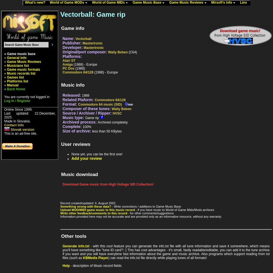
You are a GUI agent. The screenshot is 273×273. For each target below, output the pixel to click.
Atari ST (69, 61)
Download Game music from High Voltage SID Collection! (108, 184)
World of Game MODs (69, 3)
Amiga (68, 65)
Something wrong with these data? (85, 206)
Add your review (86, 158)
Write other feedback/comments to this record (93, 213)
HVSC (117, 113)
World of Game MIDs (111, 3)
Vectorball (83, 39)
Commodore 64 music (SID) (100, 104)
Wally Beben (118, 52)
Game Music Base (149, 3)
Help (66, 266)
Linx (245, 3)
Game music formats (23, 70)
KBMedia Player (95, 258)
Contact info (14, 125)
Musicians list (18, 66)
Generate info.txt (76, 246)
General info (17, 58)
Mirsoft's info (224, 3)
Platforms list (17, 81)
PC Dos (69, 68)
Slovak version (19, 130)
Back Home (16, 89)
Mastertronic (93, 43)
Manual (12, 85)
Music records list (21, 73)
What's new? (36, 3)
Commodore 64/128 (78, 72)
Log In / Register (17, 101)
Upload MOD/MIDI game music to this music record (97, 210)
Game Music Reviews (189, 3)
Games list (15, 77)
